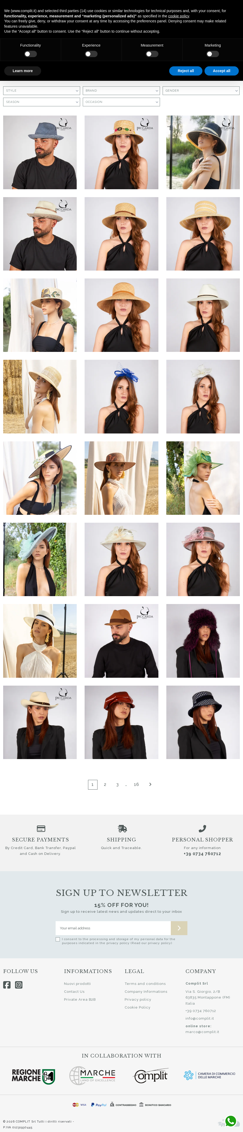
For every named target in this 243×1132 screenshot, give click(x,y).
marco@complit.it (202, 1032)
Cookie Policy (137, 1007)
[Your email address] (113, 928)
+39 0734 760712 (202, 853)
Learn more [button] (23, 71)
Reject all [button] (186, 71)
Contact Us (74, 992)
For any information (202, 848)
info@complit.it (200, 1018)
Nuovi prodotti (77, 984)
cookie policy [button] (178, 16)
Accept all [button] (221, 71)
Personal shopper (202, 840)
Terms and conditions (145, 984)
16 (136, 784)
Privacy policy (138, 999)
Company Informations (146, 992)
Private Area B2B (80, 999)
